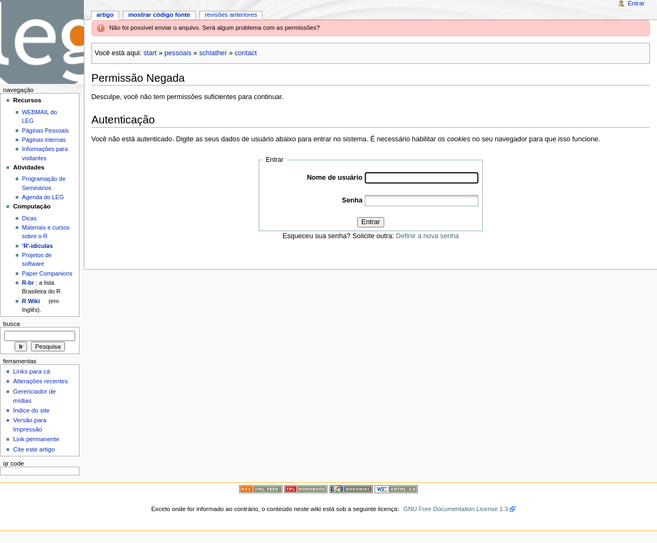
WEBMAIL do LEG (39, 116)
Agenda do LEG (43, 197)
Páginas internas (44, 139)
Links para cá (31, 371)
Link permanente (36, 439)
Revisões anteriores (231, 14)
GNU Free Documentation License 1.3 (455, 509)
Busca (11, 323)
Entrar (371, 222)
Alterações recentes (40, 381)
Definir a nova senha (427, 236)
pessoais (178, 53)
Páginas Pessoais (45, 130)
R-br (28, 282)
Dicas (29, 218)
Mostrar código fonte (159, 14)
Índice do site (31, 410)
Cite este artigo (34, 449)
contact (246, 53)
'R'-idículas (37, 246)
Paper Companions (47, 273)
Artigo (105, 14)
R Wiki (31, 301)
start (150, 53)
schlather (213, 53)
